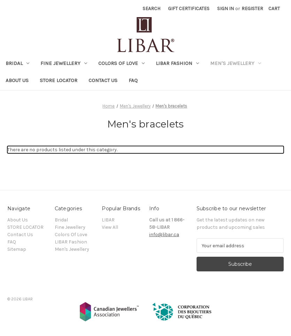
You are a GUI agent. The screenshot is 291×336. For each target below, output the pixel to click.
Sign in (225, 9)
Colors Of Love (121, 63)
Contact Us (103, 80)
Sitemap (16, 249)
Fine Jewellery (63, 63)
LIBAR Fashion (177, 63)
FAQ (133, 80)
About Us (17, 80)
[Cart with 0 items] (274, 8)
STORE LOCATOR (58, 80)
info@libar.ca (164, 235)
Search (151, 9)
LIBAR (108, 220)
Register (252, 9)
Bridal (17, 63)
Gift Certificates (188, 9)
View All (110, 227)
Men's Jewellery (235, 63)
